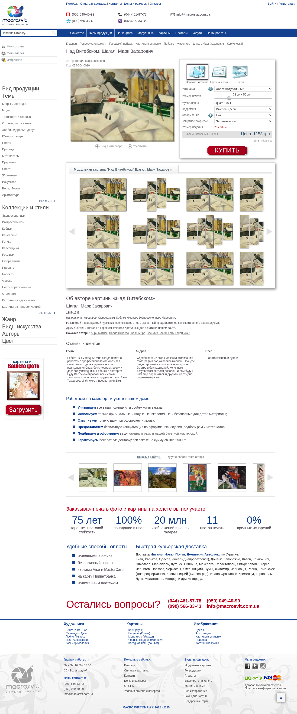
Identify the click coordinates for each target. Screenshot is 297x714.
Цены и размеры (135, 3)
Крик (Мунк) (135, 630)
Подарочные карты (196, 701)
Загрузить (23, 409)
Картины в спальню (208, 636)
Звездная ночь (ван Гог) (143, 643)
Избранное (14, 60)
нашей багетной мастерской (176, 433)
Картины (164, 33)
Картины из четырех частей (21, 306)
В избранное (265, 140)
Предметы (9, 162)
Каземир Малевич (77, 643)
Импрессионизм (13, 222)
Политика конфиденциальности (265, 688)
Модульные (145, 33)
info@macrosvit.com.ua (233, 606)
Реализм (8, 254)
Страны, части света (16, 123)
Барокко (7, 274)
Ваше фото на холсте (198, 680)
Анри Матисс (99, 333)
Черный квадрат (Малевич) (146, 639)
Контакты (115, 3)
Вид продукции (20, 89)
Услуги (197, 33)
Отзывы (155, 3)
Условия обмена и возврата (142, 691)
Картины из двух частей (19, 300)
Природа (8, 149)
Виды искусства (21, 327)
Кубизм (7, 228)
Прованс (8, 267)
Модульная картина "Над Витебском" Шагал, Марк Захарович (124, 169)
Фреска (7, 280)
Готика (6, 241)
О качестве (76, 33)
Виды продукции (100, 33)
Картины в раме (194, 686)
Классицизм (10, 248)
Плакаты (190, 675)
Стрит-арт (9, 293)
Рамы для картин (195, 696)
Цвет (8, 341)
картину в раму (140, 433)
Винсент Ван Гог (76, 630)
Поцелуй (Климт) (139, 633)
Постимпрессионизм (16, 287)
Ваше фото (125, 33)
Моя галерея (16, 53)
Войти (272, 3)
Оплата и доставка (93, 3)
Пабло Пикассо (119, 333)
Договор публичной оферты (263, 685)
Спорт (6, 169)
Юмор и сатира (12, 136)
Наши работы (216, 33)
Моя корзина (16, 46)
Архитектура (10, 195)
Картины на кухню (207, 643)
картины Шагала (86, 328)
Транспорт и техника (16, 117)
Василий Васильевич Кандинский (168, 333)
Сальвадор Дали (76, 633)
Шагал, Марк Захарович (90, 61)
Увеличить (140, 146)
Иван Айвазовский (77, 639)
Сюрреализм (11, 261)
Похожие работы (149, 457)
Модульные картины (197, 665)
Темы (9, 96)
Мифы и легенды (14, 104)
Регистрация (287, 3)
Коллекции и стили (25, 208)
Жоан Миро (137, 333)
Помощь (72, 3)
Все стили (45, 312)
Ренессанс (9, 235)
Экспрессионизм (13, 215)
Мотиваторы (10, 156)
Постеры (181, 33)
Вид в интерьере (111, 146)
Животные (9, 175)
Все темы (45, 201)
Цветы (6, 143)
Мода (6, 110)
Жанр (9, 319)
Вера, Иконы (11, 188)
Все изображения (195, 691)
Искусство (9, 182)
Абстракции (203, 633)
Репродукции (192, 670)
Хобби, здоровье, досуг (18, 130)
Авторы (11, 334)
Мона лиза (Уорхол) (141, 636)
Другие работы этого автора (186, 457)
